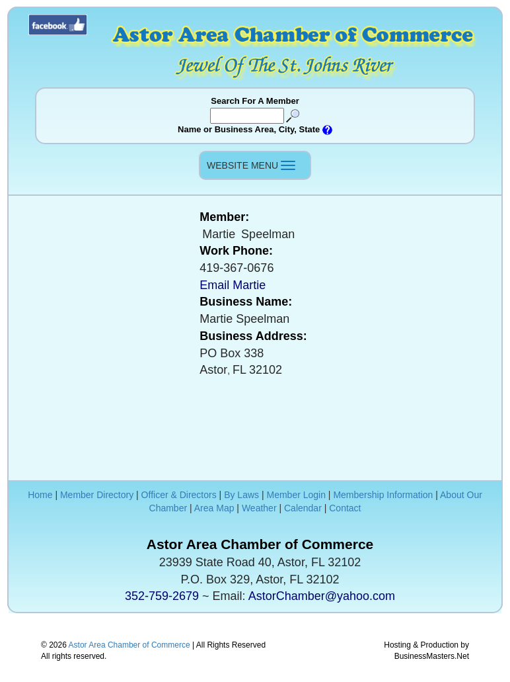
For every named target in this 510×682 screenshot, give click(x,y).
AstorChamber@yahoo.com (321, 596)
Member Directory (96, 495)
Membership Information (383, 495)
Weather (259, 508)
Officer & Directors (179, 495)
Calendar (303, 508)
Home (40, 495)
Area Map (214, 508)
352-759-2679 (162, 596)
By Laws (241, 495)
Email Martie (233, 285)
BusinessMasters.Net (431, 656)
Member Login (296, 495)
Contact (345, 508)
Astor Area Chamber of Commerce (129, 645)
